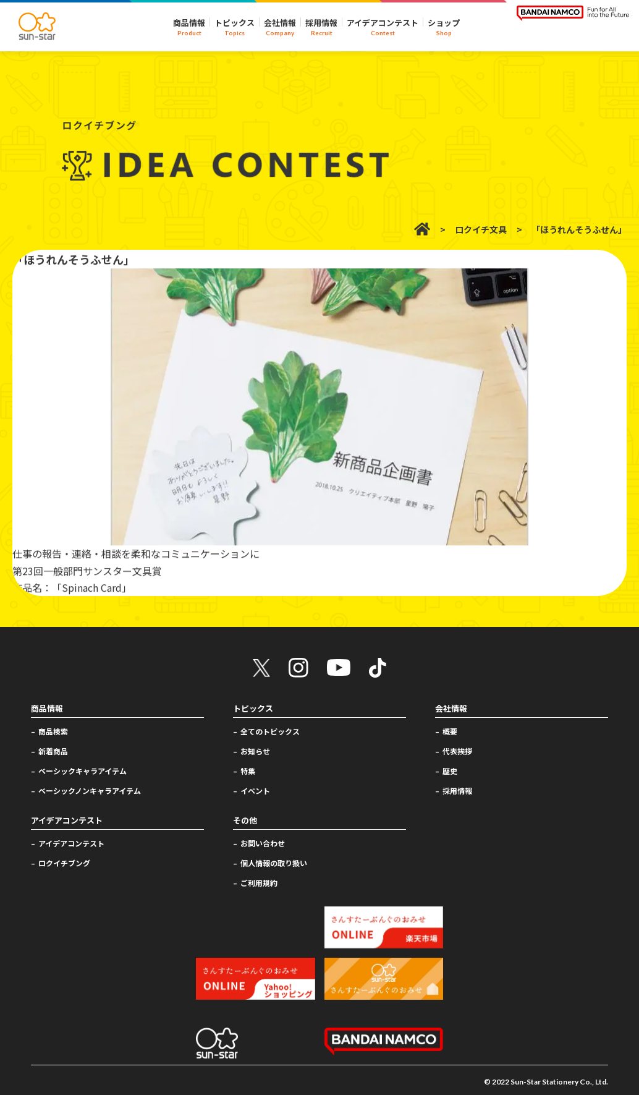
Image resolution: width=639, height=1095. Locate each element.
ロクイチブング (64, 863)
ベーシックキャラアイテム (82, 770)
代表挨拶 (457, 751)
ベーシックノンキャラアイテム (89, 790)
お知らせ (255, 751)
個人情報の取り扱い (273, 863)
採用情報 (457, 790)
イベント (255, 790)
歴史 (449, 770)
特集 (247, 770)
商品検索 (53, 731)
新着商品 (53, 751)
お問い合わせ (262, 843)
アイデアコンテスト (71, 843)
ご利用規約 (258, 882)
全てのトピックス (270, 731)
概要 (449, 731)
